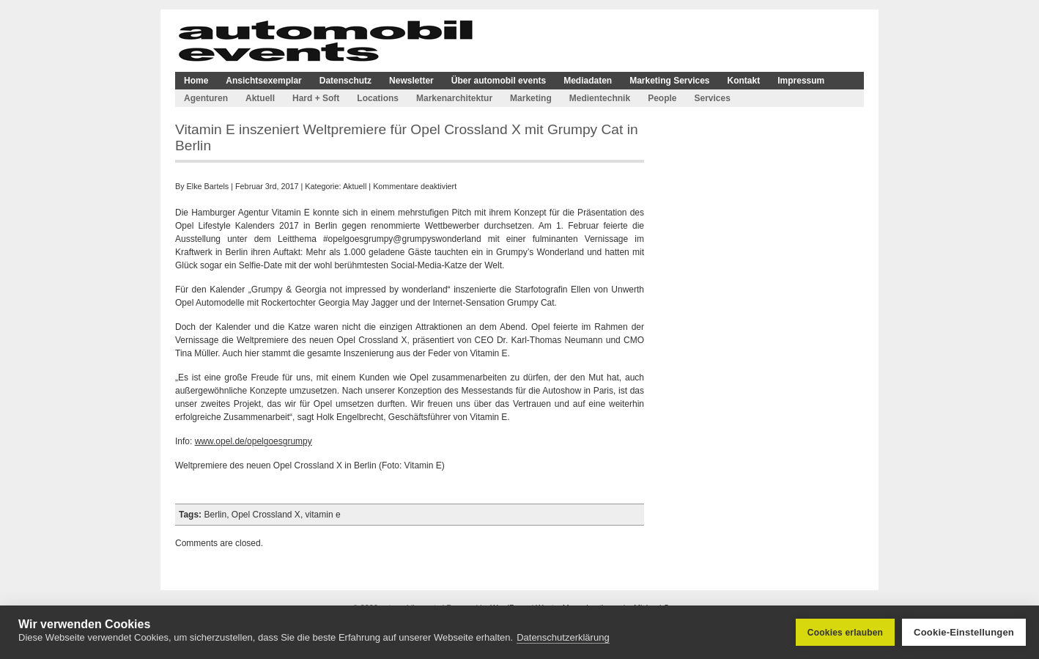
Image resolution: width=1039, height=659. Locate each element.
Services (712, 98)
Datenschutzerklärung (563, 637)
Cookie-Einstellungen (964, 632)
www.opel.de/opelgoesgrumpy (253, 441)
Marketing (531, 98)
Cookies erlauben (845, 632)
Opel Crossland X (266, 514)
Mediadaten (587, 81)
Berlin (215, 514)
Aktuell (260, 98)
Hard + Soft (315, 98)
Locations (378, 98)
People (662, 98)
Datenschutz (345, 81)
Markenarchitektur (454, 98)
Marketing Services (669, 81)
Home (196, 81)
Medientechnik (599, 98)
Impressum (800, 81)
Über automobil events (498, 81)
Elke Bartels (208, 186)
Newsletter (411, 81)
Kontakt (744, 81)
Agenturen (206, 98)
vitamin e (323, 514)
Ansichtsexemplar (263, 81)
